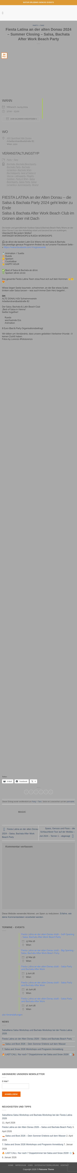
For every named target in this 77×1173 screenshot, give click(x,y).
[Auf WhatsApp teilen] (26, 792)
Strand (35, 185)
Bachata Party (14, 167)
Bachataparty (13, 173)
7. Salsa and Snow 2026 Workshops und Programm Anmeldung (32, 1049)
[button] (3, 13)
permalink (70, 802)
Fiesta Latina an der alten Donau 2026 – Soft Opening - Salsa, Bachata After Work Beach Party (47, 935)
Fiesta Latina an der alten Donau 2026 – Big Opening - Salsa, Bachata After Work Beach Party (48, 951)
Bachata (11, 164)
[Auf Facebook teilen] (31, 792)
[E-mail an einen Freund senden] (41, 792)
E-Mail (5, 1081)
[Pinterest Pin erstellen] (46, 792)
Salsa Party (24, 182)
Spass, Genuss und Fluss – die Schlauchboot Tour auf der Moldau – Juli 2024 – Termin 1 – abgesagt (57, 832)
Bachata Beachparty (26, 164)
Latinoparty (20, 176)
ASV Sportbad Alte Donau (19, 138)
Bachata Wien (24, 170)
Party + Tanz (38, 25)
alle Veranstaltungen (12, 1014)
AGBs (30, 1165)
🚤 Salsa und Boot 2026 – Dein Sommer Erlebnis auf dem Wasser (34, 1044)
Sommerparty (24, 185)
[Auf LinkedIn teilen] (50, 792)
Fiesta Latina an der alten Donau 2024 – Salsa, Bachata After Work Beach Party (20, 833)
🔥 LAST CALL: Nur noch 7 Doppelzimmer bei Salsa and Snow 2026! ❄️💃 (38, 1054)
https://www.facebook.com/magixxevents (25, 247)
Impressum (20, 1165)
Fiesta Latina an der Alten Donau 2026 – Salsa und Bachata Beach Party (37, 1039)
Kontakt (65, 1165)
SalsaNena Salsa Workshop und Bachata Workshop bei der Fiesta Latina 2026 (37, 1032)
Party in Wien (22, 179)
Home (10, 1165)
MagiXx (30, 176)
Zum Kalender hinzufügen (20, 119)
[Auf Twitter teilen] (36, 792)
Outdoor (11, 179)
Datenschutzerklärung (47, 1165)
